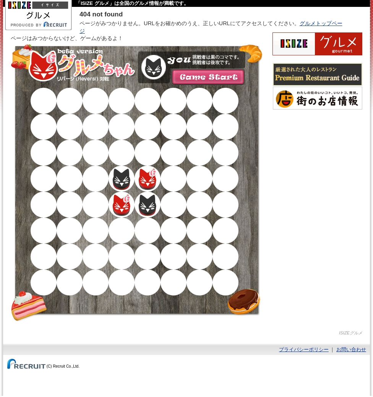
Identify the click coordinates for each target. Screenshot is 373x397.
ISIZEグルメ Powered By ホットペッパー (317, 43)
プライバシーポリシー (304, 349)
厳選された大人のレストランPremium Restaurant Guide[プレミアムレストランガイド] (317, 74)
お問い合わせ (351, 349)
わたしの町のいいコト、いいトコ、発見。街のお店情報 (317, 98)
